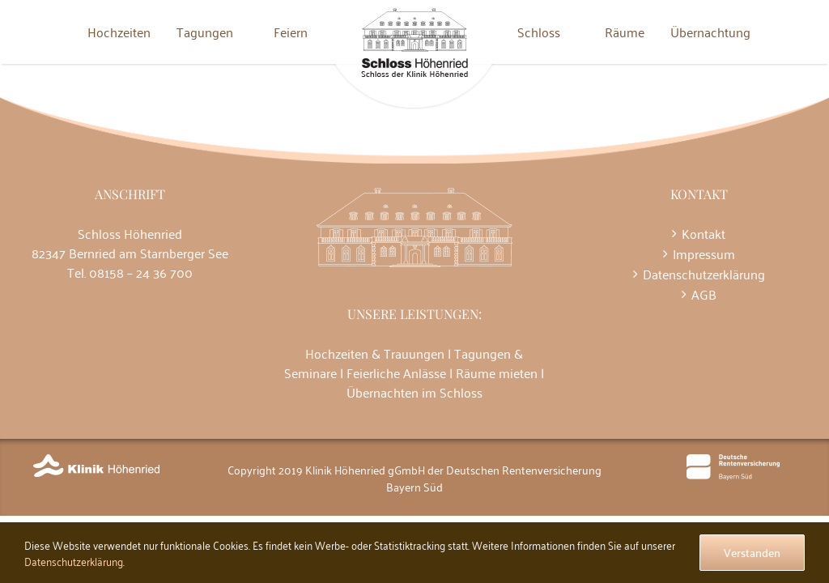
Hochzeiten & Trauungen (374, 353)
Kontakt (703, 233)
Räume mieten (497, 372)
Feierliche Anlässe (396, 372)
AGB (703, 294)
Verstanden (752, 552)
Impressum (704, 253)
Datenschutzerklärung (704, 273)
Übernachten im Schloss (414, 392)
